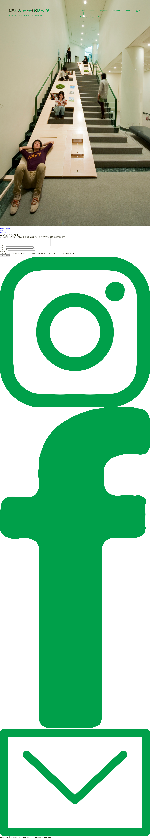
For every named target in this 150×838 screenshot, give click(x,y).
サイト (2, 251)
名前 (3, 247)
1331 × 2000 (5, 228)
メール (3, 249)
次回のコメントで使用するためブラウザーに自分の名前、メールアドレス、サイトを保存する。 (39, 253)
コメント (4, 245)
